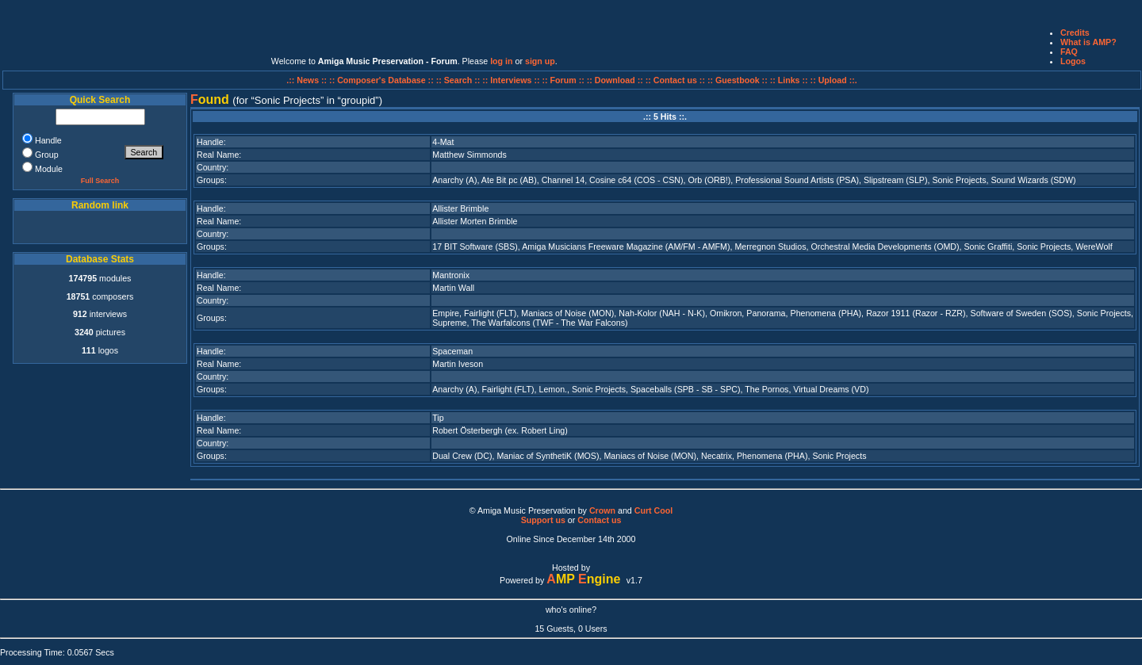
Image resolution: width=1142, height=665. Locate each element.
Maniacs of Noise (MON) (567, 313)
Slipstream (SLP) (896, 180)
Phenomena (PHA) (826, 313)
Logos (1073, 61)
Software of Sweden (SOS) (1021, 313)
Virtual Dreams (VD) (830, 389)
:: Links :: (789, 80)
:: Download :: (616, 80)
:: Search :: (459, 80)
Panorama (765, 313)
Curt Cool (653, 510)
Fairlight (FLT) (490, 313)
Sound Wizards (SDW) (1033, 180)
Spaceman (452, 351)
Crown (602, 510)
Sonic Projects (959, 180)
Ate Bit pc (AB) (509, 180)
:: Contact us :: (675, 80)
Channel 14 (563, 180)
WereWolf (1093, 246)
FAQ (1069, 51)
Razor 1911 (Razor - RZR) (915, 313)
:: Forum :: (564, 80)
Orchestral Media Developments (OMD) (885, 246)
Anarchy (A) (454, 180)
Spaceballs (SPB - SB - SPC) (685, 389)
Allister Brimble (460, 208)
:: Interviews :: (512, 80)
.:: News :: (307, 80)
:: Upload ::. (834, 80)
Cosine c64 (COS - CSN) (636, 180)
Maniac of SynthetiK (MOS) (547, 456)
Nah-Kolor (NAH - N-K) (662, 313)
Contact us (599, 520)
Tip (437, 417)
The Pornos (766, 389)
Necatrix (716, 456)
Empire (445, 313)
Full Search (100, 181)
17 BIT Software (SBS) (475, 246)
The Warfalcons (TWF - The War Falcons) (549, 322)
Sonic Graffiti (988, 246)
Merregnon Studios (770, 246)
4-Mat (443, 142)
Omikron (726, 313)
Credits (1075, 32)
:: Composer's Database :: (382, 80)
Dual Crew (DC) (462, 456)
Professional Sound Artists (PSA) (797, 180)
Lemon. (552, 389)
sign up (540, 61)
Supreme (449, 322)
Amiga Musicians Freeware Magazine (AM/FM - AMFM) (626, 246)
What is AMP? (1088, 42)
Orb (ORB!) (709, 180)
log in (501, 61)
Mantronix (450, 275)
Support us (543, 520)
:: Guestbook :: (737, 80)
